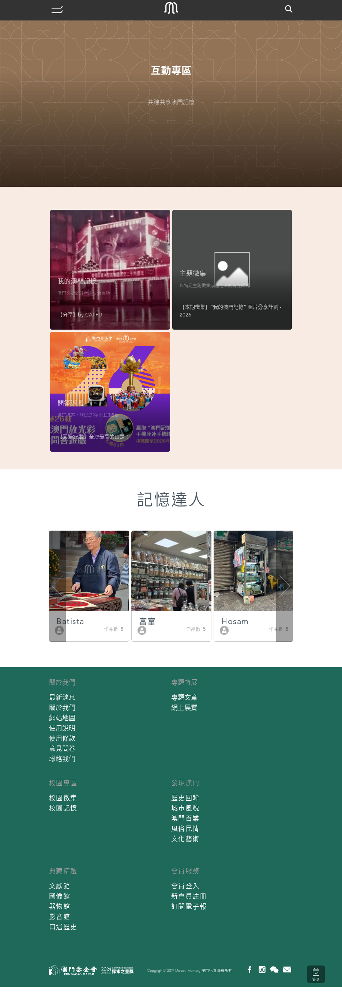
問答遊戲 (70, 403)
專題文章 (184, 697)
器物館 (60, 906)
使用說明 (62, 728)
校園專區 (63, 783)
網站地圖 (62, 718)
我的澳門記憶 (77, 281)
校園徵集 (63, 798)
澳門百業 (185, 818)
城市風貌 (185, 808)
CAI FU (93, 315)
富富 (147, 621)
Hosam (235, 621)
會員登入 (185, 886)
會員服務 (185, 871)
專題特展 (184, 682)
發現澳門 (185, 783)
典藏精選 (63, 871)
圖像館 (60, 896)
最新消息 (62, 697)
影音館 (60, 917)
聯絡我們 (62, 759)
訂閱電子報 (189, 906)
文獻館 (60, 886)
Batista (70, 621)
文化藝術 (185, 839)
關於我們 (62, 682)
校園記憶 (63, 808)
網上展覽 (184, 708)
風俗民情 (185, 828)
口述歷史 (63, 927)
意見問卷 (62, 748)
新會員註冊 (189, 896)
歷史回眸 (185, 798)
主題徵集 (193, 273)
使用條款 (62, 738)
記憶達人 (171, 499)
